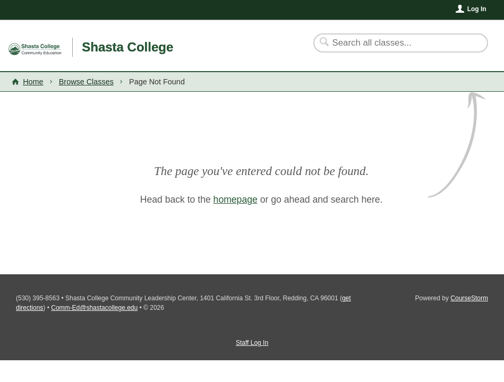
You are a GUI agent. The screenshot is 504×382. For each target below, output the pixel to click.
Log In (476, 9)
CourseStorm (469, 298)
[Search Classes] (394, 42)
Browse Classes (86, 81)
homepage (235, 199)
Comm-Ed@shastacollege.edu (94, 307)
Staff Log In (252, 342)
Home (33, 81)
